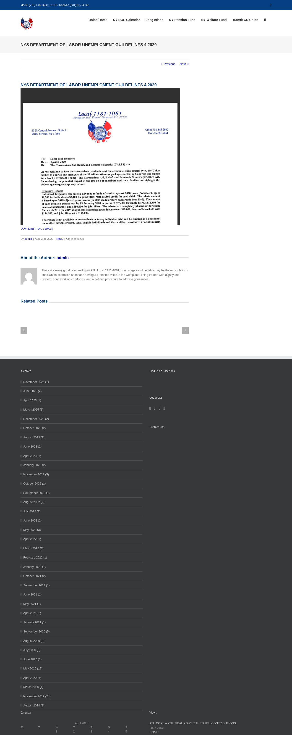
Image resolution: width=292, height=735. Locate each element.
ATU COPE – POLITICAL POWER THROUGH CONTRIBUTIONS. (193, 723)
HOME (153, 732)
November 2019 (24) (36, 696)
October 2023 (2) (34, 428)
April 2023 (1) (32, 456)
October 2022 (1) (34, 483)
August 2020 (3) (33, 641)
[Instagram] (159, 408)
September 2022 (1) (36, 493)
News (59, 238)
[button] (265, 19)
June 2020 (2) (32, 659)
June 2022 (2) (32, 520)
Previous (169, 64)
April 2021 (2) (32, 613)
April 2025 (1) (32, 400)
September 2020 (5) (36, 631)
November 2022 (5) (36, 474)
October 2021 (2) (34, 576)
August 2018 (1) (33, 705)
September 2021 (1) (36, 585)
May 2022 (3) (32, 530)
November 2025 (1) (36, 382)
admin (28, 238)
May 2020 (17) (32, 668)
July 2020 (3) (31, 650)
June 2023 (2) (32, 446)
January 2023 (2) (34, 465)
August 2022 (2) (33, 502)
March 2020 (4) (33, 687)
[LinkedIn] (154, 408)
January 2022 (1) (34, 567)
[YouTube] (164, 408)
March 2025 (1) (33, 409)
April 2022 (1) (32, 539)
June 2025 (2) (32, 391)
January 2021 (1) (34, 622)
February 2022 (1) (35, 557)
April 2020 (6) (32, 678)
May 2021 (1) (32, 604)
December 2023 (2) (36, 419)
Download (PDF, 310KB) (37, 228)
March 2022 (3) (33, 548)
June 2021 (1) (32, 594)
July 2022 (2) (31, 511)
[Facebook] (150, 408)
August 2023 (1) (33, 437)
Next (183, 64)
